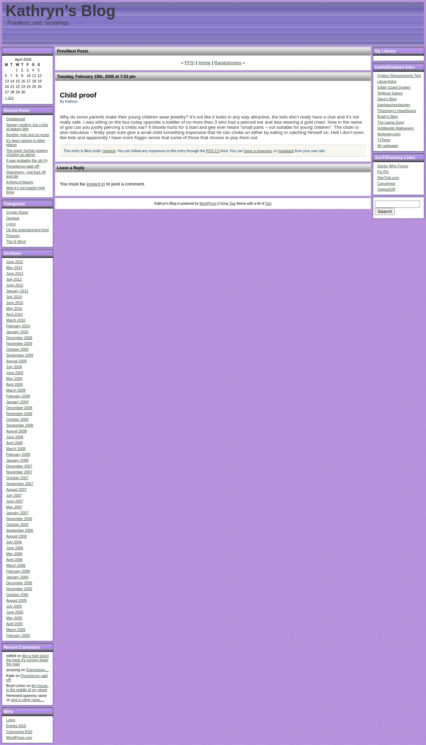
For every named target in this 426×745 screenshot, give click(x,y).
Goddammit (15, 119)
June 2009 (14, 373)
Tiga (232, 203)
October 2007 (17, 478)
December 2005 (19, 583)
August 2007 (16, 489)
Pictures (13, 236)
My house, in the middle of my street (27, 688)
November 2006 (19, 519)
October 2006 (17, 524)
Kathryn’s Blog (60, 11)
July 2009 (14, 367)
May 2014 (14, 268)
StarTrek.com (388, 178)
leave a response (258, 151)
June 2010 (14, 303)
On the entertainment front (27, 230)
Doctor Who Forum (392, 166)
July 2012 (14, 279)
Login (10, 720)
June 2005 (14, 612)
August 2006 (16, 536)
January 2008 (17, 460)
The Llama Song (390, 122)
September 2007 (19, 484)
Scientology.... (37, 670)
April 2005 (14, 624)
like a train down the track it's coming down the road (27, 660)
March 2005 (15, 630)
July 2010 (14, 297)
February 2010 (18, 326)
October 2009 (17, 349)
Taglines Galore (390, 93)
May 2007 (14, 507)
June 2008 (14, 437)
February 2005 (18, 635)
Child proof (78, 95)
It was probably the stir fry (27, 160)
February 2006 (18, 571)
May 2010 (14, 308)
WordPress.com (19, 737)
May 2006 (14, 554)
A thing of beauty (19, 182)
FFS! (190, 62)
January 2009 (17, 402)
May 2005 (14, 618)
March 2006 (15, 565)
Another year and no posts (27, 135)
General (12, 218)
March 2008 (15, 449)
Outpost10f (386, 189)
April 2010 (14, 314)
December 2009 (19, 338)
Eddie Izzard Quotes (394, 87)
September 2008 (19, 425)
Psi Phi (383, 172)
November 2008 (19, 413)
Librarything (386, 81)
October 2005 (17, 594)
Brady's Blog (387, 116)
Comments (19, 732)
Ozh (268, 203)
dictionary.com (389, 134)
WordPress (207, 203)
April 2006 (14, 559)
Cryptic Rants (17, 212)
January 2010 (17, 332)
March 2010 (15, 320)
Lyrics (10, 224)
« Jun (9, 97)
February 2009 (18, 396)
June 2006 (14, 548)
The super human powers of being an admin (27, 152)
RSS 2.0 (213, 151)
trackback (286, 151)
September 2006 (19, 530)
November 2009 (19, 343)
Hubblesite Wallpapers (395, 128)
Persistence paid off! (22, 166)
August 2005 (16, 600)
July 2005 (14, 606)
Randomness (228, 62)
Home (204, 62)
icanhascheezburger (393, 105)
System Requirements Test (399, 76)
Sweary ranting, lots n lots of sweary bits (27, 127)
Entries (16, 726)
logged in (96, 184)
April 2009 (14, 384)
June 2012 (14, 285)
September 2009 (19, 355)
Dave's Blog (387, 99)
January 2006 (17, 577)
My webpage (387, 146)
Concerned (386, 183)
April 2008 (14, 443)
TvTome (383, 140)
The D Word (16, 241)
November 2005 (19, 589)
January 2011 (17, 291)
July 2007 (14, 495)
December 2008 (19, 408)
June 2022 (14, 262)
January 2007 (17, 513)
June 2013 (14, 273)
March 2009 (15, 390)
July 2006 (14, 542)
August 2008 (16, 431)
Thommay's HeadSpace (396, 111)
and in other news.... (27, 700)
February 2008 (18, 454)
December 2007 (19, 466)
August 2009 (16, 361)
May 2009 (14, 378)
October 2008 (17, 419)
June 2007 (14, 501)
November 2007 (19, 472)
